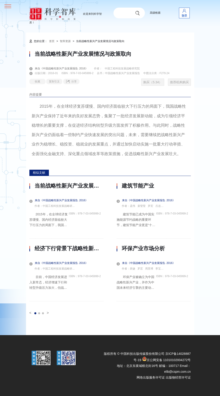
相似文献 (39, 172)
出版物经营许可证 (178, 377)
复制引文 (54, 81)
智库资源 (65, 41)
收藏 (37, 81)
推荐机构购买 (179, 82)
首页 (51, 41)
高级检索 (155, 12)
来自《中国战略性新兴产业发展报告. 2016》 (64, 68)
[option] (66, 242)
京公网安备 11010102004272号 (166, 360)
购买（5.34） (152, 82)
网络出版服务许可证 (151, 377)
